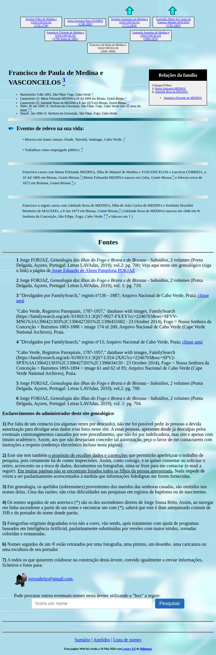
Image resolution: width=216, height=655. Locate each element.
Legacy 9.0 (129, 648)
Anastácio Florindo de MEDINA (183, 97)
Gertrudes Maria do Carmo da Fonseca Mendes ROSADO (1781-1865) (173, 22)
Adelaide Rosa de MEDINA (171, 91)
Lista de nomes (127, 639)
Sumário (82, 639)
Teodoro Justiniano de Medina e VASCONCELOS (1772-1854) (129, 22)
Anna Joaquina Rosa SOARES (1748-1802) (85, 22)
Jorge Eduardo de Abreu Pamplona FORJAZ (93, 270)
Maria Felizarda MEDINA (170, 88)
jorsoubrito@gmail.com (43, 578)
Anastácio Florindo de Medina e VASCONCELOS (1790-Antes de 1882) (65, 35)
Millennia (146, 648)
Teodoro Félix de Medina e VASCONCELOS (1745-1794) (41, 22)
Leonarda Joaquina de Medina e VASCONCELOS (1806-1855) (150, 35)
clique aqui (192, 341)
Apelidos (101, 639)
